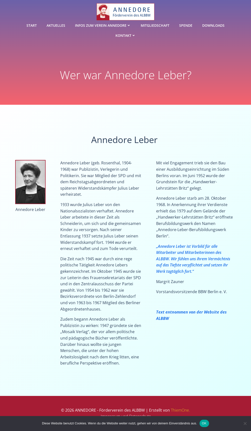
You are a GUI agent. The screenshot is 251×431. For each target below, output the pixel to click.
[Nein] (244, 423)
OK (204, 423)
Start (31, 25)
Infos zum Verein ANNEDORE (103, 25)
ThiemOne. (180, 410)
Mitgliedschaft (155, 25)
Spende (185, 25)
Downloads (213, 25)
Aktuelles (56, 25)
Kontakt (125, 35)
